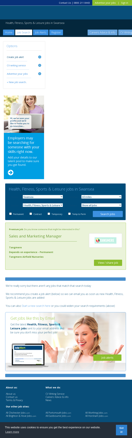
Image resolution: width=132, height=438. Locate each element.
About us (11, 393)
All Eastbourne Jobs (58, 415)
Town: (14, 197)
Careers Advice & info (102, 32)
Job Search (23, 32)
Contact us (12, 397)
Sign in (124, 2)
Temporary (57, 214)
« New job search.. (17, 82)
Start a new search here (36, 306)
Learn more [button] (12, 431)
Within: (73, 197)
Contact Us (65, 2)
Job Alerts (40, 32)
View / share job (108, 263)
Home (8, 32)
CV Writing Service (55, 393)
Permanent (18, 214)
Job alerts (107, 357)
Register (56, 32)
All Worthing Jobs (96, 412)
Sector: (14, 205)
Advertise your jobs (105, 2)
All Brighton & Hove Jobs (21, 415)
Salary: (73, 205)
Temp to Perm (79, 214)
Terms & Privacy (14, 400)
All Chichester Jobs (18, 412)
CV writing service (16, 65)
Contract (38, 214)
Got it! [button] (121, 430)
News (48, 400)
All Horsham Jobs (96, 415)
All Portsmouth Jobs (58, 412)
